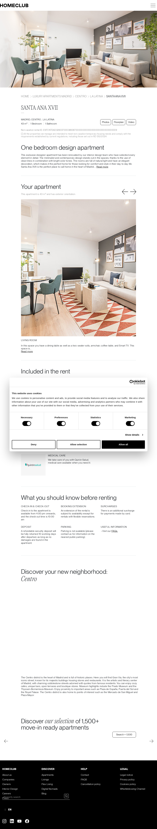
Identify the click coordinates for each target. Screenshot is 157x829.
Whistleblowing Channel (132, 788)
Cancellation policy (91, 784)
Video (131, 122)
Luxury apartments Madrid (52, 96)
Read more (102, 166)
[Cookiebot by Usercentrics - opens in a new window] (131, 382)
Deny (33, 444)
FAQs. (114, 531)
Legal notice (126, 774)
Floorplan (119, 122)
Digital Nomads (50, 788)
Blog (44, 793)
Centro (81, 96)
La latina (96, 96)
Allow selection (78, 444)
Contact (85, 774)
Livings (45, 779)
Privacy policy (127, 779)
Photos (105, 122)
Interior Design (10, 788)
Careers (6, 793)
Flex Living (47, 784)
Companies (8, 779)
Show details (132, 434)
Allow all (123, 444)
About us (7, 774)
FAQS (84, 779)
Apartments (48, 774)
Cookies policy (128, 784)
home (25, 96)
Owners (6, 784)
